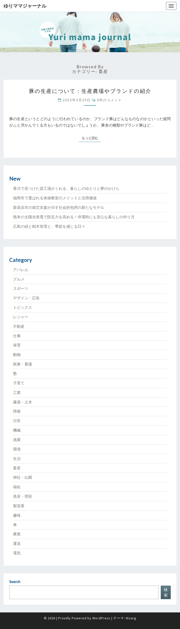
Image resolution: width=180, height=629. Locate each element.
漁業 (17, 439)
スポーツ (20, 288)
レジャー (20, 316)
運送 (17, 543)
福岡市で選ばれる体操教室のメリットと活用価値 (55, 198)
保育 (17, 345)
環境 (17, 449)
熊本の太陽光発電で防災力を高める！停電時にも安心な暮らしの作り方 (74, 216)
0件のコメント (109, 100)
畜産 (17, 467)
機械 (17, 430)
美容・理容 (22, 496)
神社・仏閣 (22, 477)
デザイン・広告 (26, 298)
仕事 (17, 335)
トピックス (22, 307)
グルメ (18, 279)
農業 (17, 534)
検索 (166, 592)
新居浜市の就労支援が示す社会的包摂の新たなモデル (58, 207)
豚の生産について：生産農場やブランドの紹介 (90, 91)
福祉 (17, 486)
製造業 (18, 505)
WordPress (101, 618)
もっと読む (91, 137)
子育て (18, 383)
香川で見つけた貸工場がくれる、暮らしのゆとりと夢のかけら (66, 188)
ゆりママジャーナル (25, 6)
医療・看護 (22, 364)
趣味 (17, 515)
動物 (17, 354)
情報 (17, 411)
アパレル (20, 269)
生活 (17, 458)
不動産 (18, 326)
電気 (17, 553)
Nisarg (131, 618)
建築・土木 (22, 402)
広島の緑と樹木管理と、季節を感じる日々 (49, 226)
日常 (17, 420)
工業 (17, 392)
